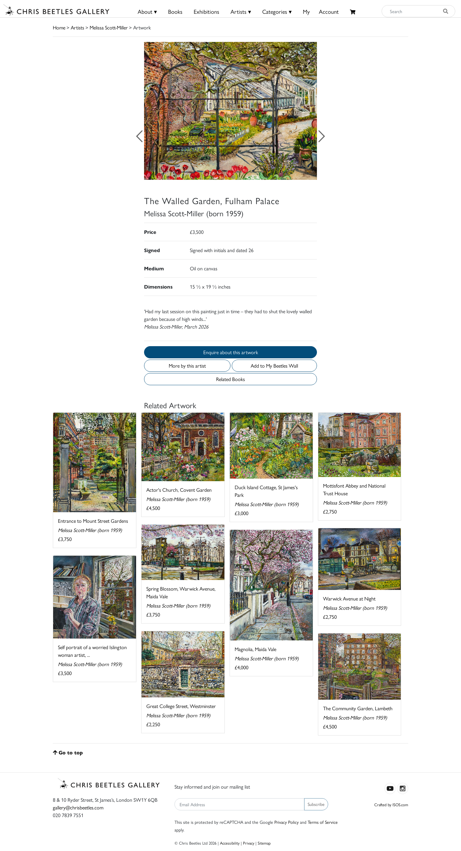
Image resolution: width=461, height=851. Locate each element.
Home (59, 27)
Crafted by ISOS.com (391, 804)
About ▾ (147, 11)
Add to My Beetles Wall (274, 365)
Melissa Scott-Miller (109, 27)
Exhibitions (206, 11)
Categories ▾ (277, 11)
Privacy (248, 843)
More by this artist (187, 365)
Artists (77, 27)
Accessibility (229, 843)
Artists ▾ (240, 11)
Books (175, 11)
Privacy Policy (286, 822)
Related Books (230, 379)
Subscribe (316, 804)
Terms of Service (323, 822)
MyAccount (321, 11)
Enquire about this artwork (230, 352)
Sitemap (264, 843)
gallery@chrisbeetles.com (78, 807)
